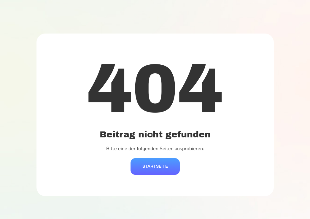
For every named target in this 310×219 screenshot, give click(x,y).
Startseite (155, 166)
